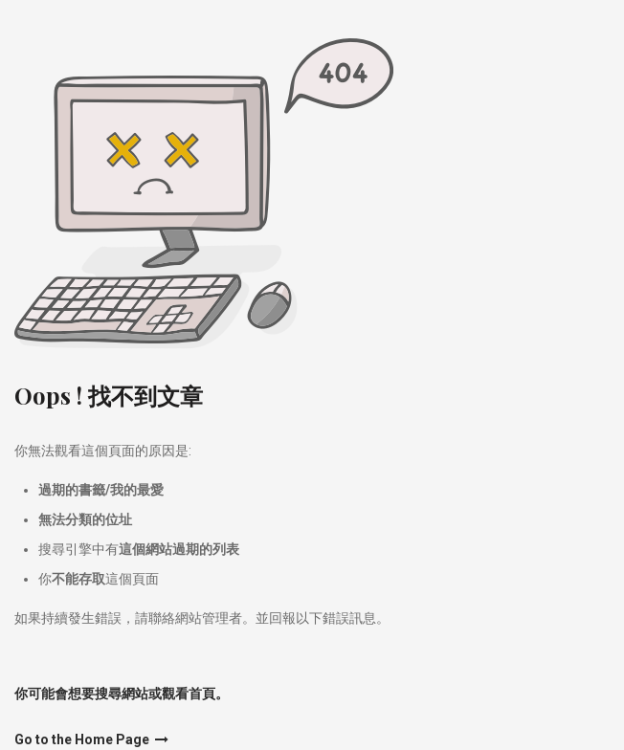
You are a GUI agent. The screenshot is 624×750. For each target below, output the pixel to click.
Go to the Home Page (91, 739)
